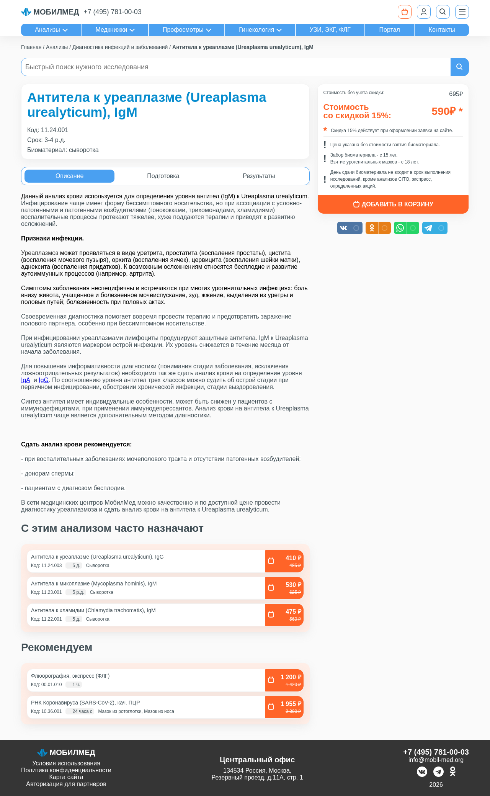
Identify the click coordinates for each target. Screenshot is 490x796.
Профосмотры (183, 29)
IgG (44, 380)
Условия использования (66, 763)
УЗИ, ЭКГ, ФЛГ (330, 29)
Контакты (442, 29)
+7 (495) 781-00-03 (113, 12)
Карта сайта (66, 777)
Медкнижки (111, 29)
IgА (25, 380)
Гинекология (256, 29)
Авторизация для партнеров (66, 784)
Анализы (47, 29)
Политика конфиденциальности (66, 770)
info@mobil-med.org (436, 760)
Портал (389, 29)
